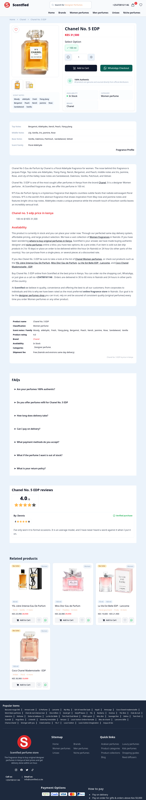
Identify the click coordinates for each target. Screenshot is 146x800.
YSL (91, 713)
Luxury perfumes (130, 744)
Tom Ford (136, 716)
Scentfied (21, 5)
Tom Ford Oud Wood (70, 716)
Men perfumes (100, 12)
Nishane (20, 716)
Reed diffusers (129, 757)
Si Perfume (43, 710)
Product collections (110, 752)
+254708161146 (121, 4)
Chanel (23, 19)
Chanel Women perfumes (88, 259)
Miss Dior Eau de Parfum (64, 262)
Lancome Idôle (120, 719)
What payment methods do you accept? (38, 442)
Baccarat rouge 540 (12, 710)
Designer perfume (42, 347)
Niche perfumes (131, 12)
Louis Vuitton (69, 723)
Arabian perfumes (110, 744)
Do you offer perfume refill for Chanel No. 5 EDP (42, 402)
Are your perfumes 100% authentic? (36, 389)
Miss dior (100, 716)
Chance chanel (10, 723)
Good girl (66, 713)
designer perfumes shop (32, 295)
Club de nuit (135, 713)
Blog (103, 757)
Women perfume (110, 96)
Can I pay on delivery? (28, 428)
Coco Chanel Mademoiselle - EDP (29, 670)
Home (51, 12)
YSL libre (123, 713)
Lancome (55, 710)
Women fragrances (100, 237)
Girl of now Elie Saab (82, 710)
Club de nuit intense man (35, 713)
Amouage (108, 710)
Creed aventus (44, 723)
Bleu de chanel (104, 719)
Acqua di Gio (108, 723)
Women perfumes (79, 12)
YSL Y (57, 723)
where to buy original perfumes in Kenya (50, 240)
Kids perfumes (129, 748)
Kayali (97, 710)
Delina (125, 716)
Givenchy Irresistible (48, 719)
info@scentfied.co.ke (33, 779)
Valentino (8, 716)
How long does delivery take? (32, 415)
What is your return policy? (31, 468)
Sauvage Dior (114, 716)
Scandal (8, 719)
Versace (63, 719)
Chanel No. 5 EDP (38, 19)
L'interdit (32, 719)
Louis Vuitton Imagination (89, 723)
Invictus (112, 713)
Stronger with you (28, 723)
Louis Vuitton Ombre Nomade (82, 719)
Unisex (115, 12)
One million (53, 713)
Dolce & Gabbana (34, 716)
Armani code (29, 710)
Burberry (100, 713)
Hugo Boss (20, 719)
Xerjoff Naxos (80, 713)
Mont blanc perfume (13, 713)
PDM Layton (87, 716)
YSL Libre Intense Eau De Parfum (33, 262)
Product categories (110, 748)
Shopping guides (130, 752)
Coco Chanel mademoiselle (126, 710)
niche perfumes (34, 244)
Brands (62, 12)
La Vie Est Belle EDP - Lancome (94, 262)
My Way (67, 710)
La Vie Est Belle (51, 716)
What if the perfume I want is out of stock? (39, 455)
